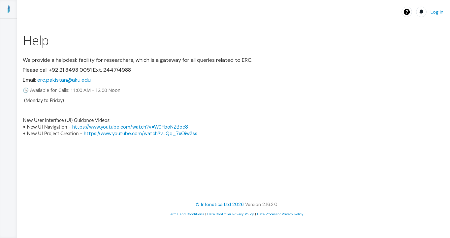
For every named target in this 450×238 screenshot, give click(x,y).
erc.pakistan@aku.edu (64, 79)
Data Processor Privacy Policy (280, 214)
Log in (437, 12)
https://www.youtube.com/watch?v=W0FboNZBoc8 (130, 127)
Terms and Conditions (186, 214)
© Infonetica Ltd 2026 (220, 204)
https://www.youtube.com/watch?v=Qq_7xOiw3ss (140, 133)
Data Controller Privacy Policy (230, 214)
